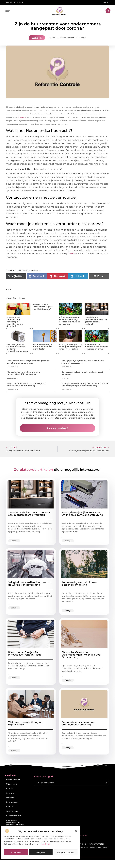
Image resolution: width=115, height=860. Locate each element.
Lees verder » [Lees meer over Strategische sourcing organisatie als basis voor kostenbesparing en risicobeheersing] (67, 389)
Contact (9, 807)
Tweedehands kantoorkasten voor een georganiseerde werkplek (96, 320)
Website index (12, 811)
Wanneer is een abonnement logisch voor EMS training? (43, 306)
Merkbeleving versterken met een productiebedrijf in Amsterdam (23, 373)
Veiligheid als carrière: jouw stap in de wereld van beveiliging (29, 583)
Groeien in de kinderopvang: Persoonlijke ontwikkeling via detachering (15, 321)
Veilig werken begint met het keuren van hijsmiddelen (43, 346)
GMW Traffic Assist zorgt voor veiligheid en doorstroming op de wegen (28, 361)
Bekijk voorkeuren (65, 852)
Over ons (10, 793)
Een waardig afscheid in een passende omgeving (79, 583)
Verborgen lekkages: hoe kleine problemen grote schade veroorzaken (70, 346)
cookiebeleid (45, 844)
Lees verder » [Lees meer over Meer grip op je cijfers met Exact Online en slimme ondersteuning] (67, 366)
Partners (10, 788)
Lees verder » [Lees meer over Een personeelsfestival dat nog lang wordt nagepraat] (67, 378)
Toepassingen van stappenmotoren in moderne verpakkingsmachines (17, 347)
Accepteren (16, 852)
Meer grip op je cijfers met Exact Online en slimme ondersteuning (82, 361)
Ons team (10, 797)
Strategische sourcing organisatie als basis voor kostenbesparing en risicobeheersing (84, 384)
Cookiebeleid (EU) (13, 816)
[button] (76, 831)
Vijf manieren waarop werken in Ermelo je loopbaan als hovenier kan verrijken (69, 320)
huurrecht (22, 117)
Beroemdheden (13, 779)
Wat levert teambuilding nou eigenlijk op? (26, 723)
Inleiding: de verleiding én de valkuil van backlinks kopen (15, 823)
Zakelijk (36, 37)
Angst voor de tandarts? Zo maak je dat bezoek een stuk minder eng (26, 384)
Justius (71, 253)
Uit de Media (11, 784)
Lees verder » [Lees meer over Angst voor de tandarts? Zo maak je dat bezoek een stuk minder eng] (12, 389)
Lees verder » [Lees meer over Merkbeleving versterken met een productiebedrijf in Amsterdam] (12, 378)
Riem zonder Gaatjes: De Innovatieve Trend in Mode (24, 653)
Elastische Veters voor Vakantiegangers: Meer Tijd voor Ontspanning (81, 655)
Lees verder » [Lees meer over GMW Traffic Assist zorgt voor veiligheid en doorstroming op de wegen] (12, 366)
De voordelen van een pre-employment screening (78, 723)
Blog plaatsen (12, 802)
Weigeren (40, 852)
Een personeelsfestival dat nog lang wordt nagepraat (82, 373)
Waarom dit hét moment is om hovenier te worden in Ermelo (96, 346)
